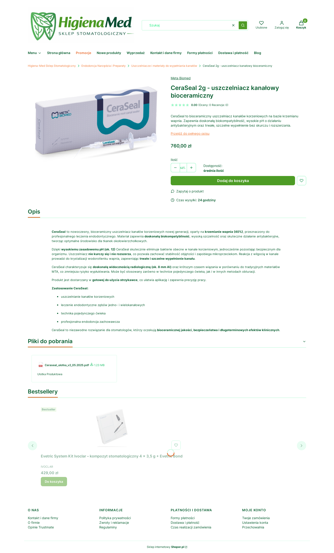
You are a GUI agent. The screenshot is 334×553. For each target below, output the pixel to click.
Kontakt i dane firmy (43, 518)
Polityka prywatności (115, 518)
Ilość (174, 160)
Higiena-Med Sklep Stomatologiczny (52, 65)
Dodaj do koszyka (233, 180)
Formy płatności (183, 518)
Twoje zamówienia (256, 518)
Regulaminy (108, 527)
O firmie (34, 522)
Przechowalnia (253, 527)
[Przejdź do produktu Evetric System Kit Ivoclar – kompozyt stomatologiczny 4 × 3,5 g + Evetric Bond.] (112, 428)
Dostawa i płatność (185, 522)
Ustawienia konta (255, 522)
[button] (243, 25)
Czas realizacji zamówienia (191, 527)
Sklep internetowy (165, 547)
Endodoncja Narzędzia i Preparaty (103, 65)
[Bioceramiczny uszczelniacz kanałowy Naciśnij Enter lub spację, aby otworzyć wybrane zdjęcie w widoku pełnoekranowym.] (95, 120)
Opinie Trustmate (41, 527)
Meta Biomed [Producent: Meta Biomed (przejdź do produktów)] (181, 78)
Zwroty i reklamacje (114, 522)
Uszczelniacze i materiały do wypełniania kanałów (164, 65)
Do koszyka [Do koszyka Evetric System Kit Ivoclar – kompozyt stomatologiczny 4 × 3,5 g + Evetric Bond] (54, 481)
